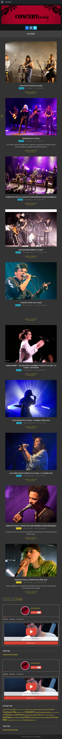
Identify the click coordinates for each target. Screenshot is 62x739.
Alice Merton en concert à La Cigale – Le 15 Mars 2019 (31, 473)
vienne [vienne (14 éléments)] (20, 720)
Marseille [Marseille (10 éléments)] (46, 715)
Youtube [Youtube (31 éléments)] (25, 720)
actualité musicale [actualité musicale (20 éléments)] (7, 709)
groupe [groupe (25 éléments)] (13, 715)
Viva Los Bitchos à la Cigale (31, 86)
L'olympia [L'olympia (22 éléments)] (28, 715)
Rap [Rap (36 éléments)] (48, 717)
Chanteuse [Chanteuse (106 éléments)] (7, 712)
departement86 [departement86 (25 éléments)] (45, 712)
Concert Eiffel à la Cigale (31, 303)
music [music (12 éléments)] (53, 715)
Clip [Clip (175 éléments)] (14, 712)
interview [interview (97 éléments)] (19, 714)
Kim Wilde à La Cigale (31, 138)
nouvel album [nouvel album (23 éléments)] (15, 717)
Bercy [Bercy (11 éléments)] (17, 709)
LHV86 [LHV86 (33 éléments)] (39, 715)
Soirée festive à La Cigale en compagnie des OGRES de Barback (31, 197)
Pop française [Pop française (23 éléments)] (42, 717)
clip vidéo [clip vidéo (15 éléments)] (19, 712)
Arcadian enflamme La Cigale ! (31, 250)
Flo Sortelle (29, 528)
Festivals (18, 528)
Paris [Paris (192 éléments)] (27, 717)
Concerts (21, 88)
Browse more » (31, 643)
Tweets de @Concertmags (10, 654)
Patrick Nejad (30, 423)
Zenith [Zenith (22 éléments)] (30, 720)
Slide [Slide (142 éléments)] (5, 719)
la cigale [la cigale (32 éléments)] (33, 715)
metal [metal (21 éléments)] (50, 715)
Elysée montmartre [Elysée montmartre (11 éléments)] (55, 712)
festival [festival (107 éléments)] (7, 714)
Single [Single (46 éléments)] (56, 717)
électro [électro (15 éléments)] (34, 720)
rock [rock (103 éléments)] (51, 717)
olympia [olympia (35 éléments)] (22, 717)
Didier (30, 88)
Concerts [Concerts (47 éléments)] (37, 712)
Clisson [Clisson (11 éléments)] (23, 712)
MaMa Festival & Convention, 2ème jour (31, 580)
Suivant (19, 599)
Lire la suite (31, 92)
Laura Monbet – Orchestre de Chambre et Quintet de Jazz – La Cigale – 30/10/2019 (31, 366)
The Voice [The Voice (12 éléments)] (16, 720)
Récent (5, 619)
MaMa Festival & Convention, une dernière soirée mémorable (31, 526)
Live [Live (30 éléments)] (42, 715)
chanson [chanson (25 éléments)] (35, 709)
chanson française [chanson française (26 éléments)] (43, 709)
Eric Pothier (28, 305)
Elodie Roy (29, 370)
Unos (29, 736)
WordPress (38, 736)
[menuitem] (2, 2)
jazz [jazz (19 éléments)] (25, 715)
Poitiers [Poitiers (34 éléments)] (32, 717)
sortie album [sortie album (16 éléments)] (10, 720)
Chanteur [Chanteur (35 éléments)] (51, 709)
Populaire (12, 619)
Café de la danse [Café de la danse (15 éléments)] (28, 709)
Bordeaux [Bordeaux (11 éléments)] (21, 709)
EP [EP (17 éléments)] (3, 715)
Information (20, 619)
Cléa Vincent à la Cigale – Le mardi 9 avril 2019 (31, 420)
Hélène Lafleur (30, 252)
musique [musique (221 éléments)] (7, 717)
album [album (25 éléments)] (14, 709)
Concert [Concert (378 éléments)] (29, 711)
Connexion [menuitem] (8, 2)
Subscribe (35, 612)
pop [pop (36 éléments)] (37, 717)
